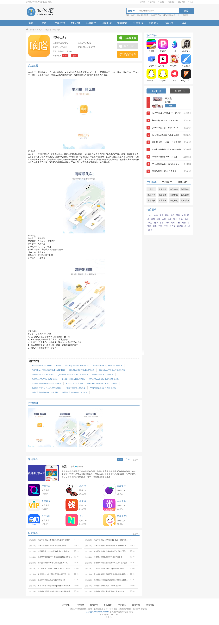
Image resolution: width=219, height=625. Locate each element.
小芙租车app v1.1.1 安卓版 (75, 388)
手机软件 (161, 2)
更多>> (135, 460)
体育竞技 (162, 200)
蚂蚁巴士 (83, 486)
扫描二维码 (127, 54)
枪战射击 (151, 195)
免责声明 (94, 605)
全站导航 (136, 605)
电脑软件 (171, 2)
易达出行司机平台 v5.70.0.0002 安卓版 (46, 388)
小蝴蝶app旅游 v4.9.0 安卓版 (43, 375)
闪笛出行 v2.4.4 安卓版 (74, 383)
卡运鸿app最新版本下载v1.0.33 (77, 366)
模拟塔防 (151, 200)
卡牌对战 (174, 195)
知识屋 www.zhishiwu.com (97, 612)
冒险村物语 (130, 15)
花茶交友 (45, 486)
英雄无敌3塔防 (142, 15)
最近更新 (181, 2)
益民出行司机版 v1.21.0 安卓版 (73, 379)
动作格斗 (174, 189)
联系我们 (122, 605)
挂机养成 (174, 200)
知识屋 (142, 2)
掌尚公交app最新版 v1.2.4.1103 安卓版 (104, 379)
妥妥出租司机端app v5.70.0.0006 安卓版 (102, 383)
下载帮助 (80, 605)
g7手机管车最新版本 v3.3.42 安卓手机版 (73, 375)
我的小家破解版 (169, 15)
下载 (170, 106)
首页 (31, 23)
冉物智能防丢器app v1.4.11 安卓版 (103, 388)
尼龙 (81, 516)
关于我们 (66, 605)
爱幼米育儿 (122, 516)
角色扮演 (162, 189)
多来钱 (82, 501)
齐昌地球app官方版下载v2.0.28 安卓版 (46, 366)
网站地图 (150, 605)
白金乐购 (121, 501)
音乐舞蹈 (185, 195)
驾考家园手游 (156, 15)
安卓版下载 (127, 38)
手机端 (190, 2)
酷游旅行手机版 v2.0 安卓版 (102, 375)
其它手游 (185, 200)
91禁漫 (168, 98)
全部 (151, 189)
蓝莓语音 (121, 486)
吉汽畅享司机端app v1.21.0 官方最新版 (46, 383)
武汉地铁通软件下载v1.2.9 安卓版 (81, 370)
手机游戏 (151, 2)
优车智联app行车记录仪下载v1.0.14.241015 (48, 370)
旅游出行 (56, 30)
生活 (65, 55)
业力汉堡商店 (183, 15)
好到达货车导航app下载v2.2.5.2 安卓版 (107, 366)
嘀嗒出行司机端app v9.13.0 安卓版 (45, 392)
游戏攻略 (32, 540)
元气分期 (45, 516)
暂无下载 (126, 46)
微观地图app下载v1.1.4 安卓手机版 (112, 370)
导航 (74, 55)
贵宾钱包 (45, 501)
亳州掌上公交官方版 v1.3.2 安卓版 (45, 379)
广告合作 (108, 605)
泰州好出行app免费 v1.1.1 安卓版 (74, 392)
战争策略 (162, 195)
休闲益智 (185, 189)
